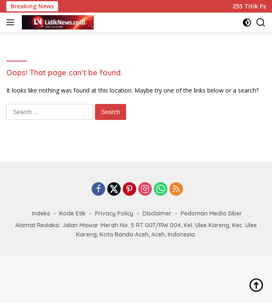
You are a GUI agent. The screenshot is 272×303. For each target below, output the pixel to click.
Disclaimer (157, 213)
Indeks (41, 213)
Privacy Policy (114, 213)
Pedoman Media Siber (211, 213)
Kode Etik (72, 213)
